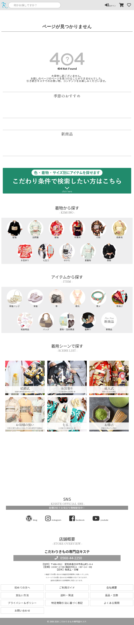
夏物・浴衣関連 (67, 321)
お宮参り (25, 252)
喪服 (109, 252)
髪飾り (88, 321)
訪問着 (35, 229)
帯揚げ (119, 298)
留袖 (14, 229)
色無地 (119, 229)
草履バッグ (14, 298)
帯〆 (98, 298)
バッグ (46, 321)
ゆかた (67, 252)
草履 (35, 298)
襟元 (77, 298)
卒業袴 (77, 229)
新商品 (109, 321)
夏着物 (88, 252)
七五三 (46, 252)
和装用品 (25, 321)
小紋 (98, 229)
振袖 (56, 229)
